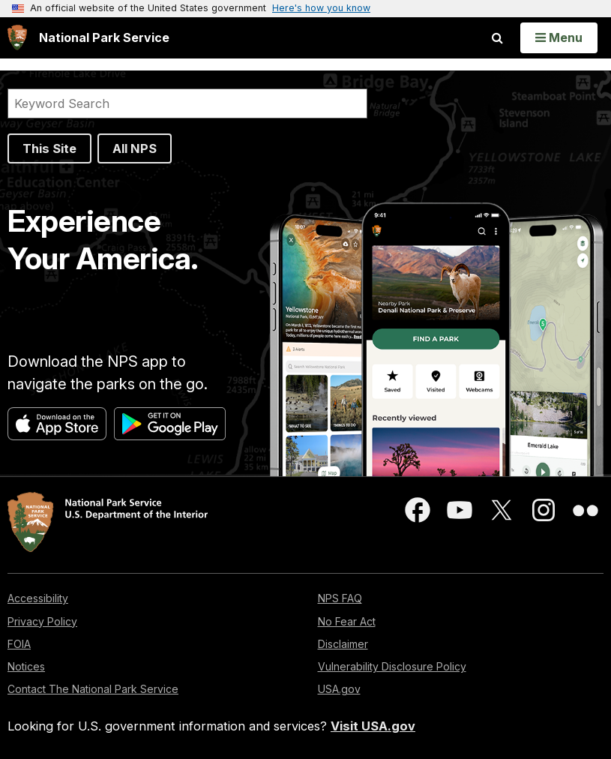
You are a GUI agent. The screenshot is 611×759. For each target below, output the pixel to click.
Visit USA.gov (373, 726)
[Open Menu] (559, 37)
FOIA (19, 644)
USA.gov (339, 688)
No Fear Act (347, 621)
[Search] (187, 103)
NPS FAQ (340, 598)
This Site (49, 148)
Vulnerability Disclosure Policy (392, 666)
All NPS (134, 148)
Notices (26, 666)
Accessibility (37, 598)
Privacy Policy (42, 621)
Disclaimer (343, 644)
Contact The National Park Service (92, 688)
